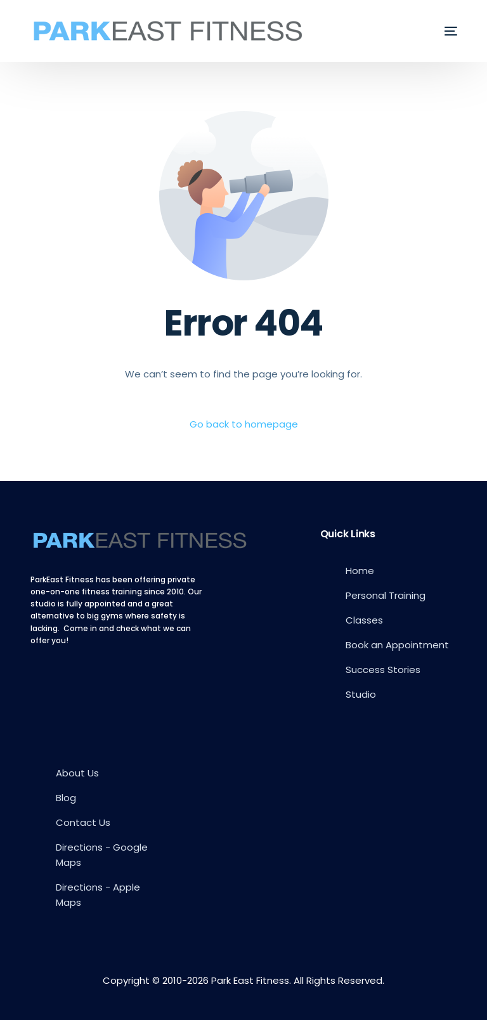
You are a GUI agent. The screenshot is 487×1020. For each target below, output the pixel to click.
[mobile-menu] (441, 31)
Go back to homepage (244, 424)
